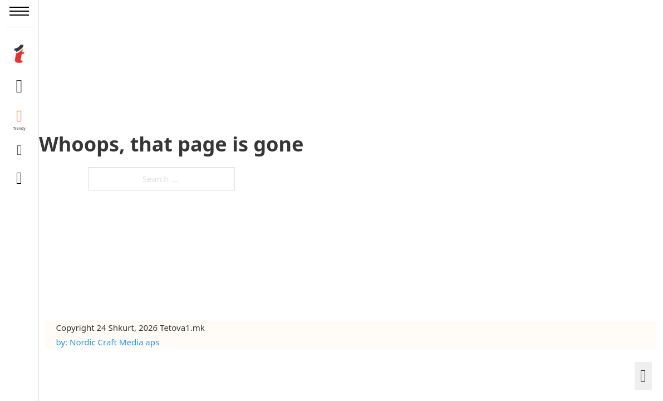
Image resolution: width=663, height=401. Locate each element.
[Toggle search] (19, 178)
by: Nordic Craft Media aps (108, 342)
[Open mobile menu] (19, 11)
